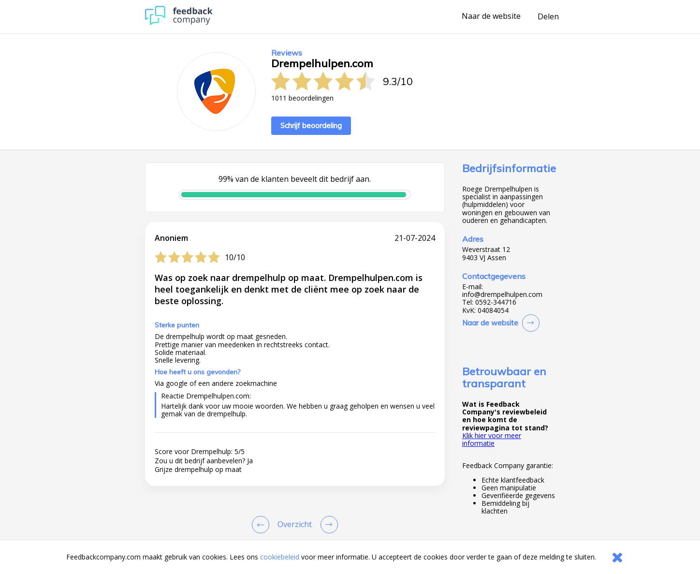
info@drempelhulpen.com (502, 294)
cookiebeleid (279, 556)
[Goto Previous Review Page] (262, 524)
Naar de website (491, 16)
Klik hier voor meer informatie (491, 439)
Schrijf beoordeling (311, 125)
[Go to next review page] (327, 524)
